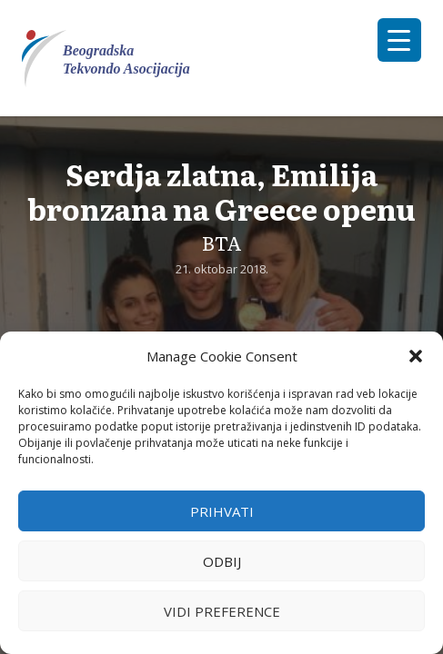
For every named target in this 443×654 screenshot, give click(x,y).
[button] (416, 356)
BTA (222, 242)
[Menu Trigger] (399, 40)
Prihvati (222, 511)
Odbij (222, 561)
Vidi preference (222, 611)
